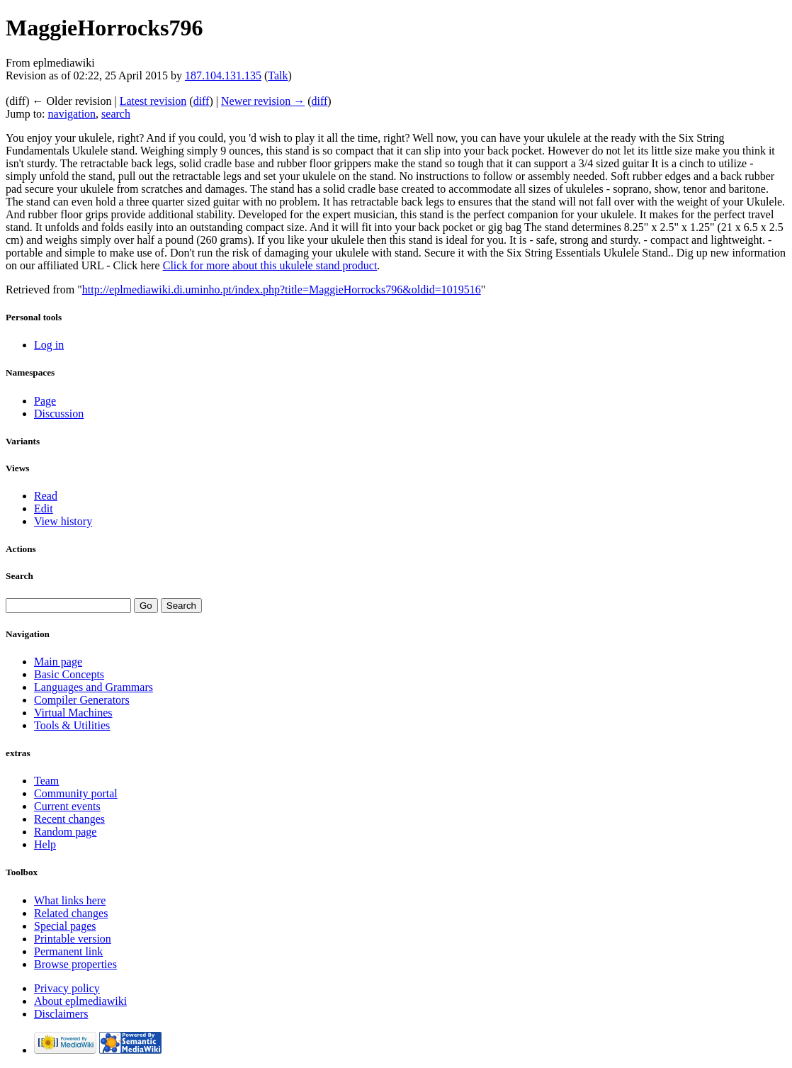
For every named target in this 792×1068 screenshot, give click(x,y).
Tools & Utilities (72, 725)
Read (45, 496)
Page (45, 401)
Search (19, 575)
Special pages (65, 926)
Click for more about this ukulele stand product (270, 265)
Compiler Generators (82, 700)
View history (63, 521)
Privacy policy (67, 988)
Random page (65, 832)
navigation (72, 114)
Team (46, 781)
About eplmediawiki (80, 1001)
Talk (278, 75)
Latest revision (153, 101)
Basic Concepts (69, 674)
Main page (58, 662)
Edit (43, 508)
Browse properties (75, 964)
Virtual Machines (73, 713)
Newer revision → (263, 101)
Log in (49, 345)
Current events (67, 806)
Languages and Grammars (93, 687)
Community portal (76, 793)
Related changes (71, 913)
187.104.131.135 (223, 75)
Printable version (72, 939)
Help (45, 844)
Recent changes (69, 819)
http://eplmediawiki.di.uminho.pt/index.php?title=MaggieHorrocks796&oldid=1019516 (281, 289)
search (115, 114)
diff (201, 101)
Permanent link (68, 951)
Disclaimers (61, 1014)
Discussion (59, 413)
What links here (70, 900)
